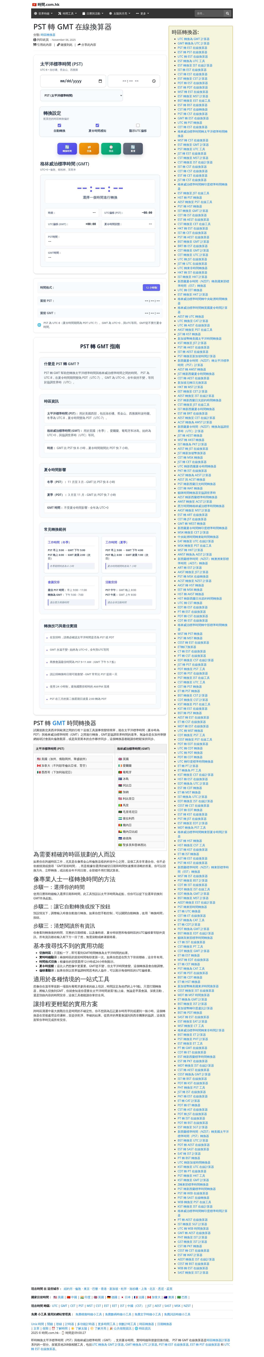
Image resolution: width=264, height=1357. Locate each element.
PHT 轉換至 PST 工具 (191, 1087)
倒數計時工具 (128, 1324)
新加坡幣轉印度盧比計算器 (195, 1008)
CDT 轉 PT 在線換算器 (192, 1171)
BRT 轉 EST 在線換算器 (193, 246)
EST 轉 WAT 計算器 (190, 1255)
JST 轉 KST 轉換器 (189, 334)
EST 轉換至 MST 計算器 (193, 96)
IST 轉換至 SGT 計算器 (192, 1224)
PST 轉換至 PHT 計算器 (193, 1039)
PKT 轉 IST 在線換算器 (192, 471)
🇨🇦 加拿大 (154, 1297)
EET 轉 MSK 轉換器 (190, 590)
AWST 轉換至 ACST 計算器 (195, 502)
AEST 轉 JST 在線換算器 (193, 449)
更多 (141, 13)
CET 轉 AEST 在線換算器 (193, 378)
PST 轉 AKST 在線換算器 (194, 347)
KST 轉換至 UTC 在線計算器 (196, 1167)
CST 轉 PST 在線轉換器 (193, 109)
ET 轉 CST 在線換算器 (192, 722)
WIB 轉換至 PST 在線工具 (194, 1202)
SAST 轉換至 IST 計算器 (193, 1273)
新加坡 (113, 1289)
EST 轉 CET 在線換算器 (193, 175)
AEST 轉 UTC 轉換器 (191, 316)
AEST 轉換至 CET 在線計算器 (196, 418)
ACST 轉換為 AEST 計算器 (194, 475)
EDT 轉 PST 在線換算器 (193, 673)
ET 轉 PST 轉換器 (189, 691)
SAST (167, 1306)
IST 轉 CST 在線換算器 (192, 167)
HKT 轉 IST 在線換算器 (192, 272)
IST (122, 1306)
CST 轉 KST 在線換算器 (193, 850)
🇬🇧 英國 (99, 1297)
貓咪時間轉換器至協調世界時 (197, 493)
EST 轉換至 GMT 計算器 (193, 145)
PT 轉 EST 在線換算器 (192, 612)
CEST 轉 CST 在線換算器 (193, 806)
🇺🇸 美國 (58, 1297)
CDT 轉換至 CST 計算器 (193, 700)
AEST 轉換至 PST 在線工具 (195, 202)
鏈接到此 (64, 45)
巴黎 (95, 1289)
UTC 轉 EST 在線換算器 (193, 57)
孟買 (169, 1289)
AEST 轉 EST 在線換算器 (193, 717)
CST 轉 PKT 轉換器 (190, 1246)
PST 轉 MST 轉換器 (190, 638)
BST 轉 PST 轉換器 (190, 713)
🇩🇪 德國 (112, 1297)
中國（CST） (135, 1306)
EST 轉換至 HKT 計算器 (193, 294)
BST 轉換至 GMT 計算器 (193, 242)
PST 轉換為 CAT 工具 (191, 969)
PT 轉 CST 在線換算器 (192, 656)
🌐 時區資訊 (143, 1328)
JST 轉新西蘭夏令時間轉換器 (196, 374)
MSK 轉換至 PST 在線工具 (195, 546)
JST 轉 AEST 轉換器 (190, 435)
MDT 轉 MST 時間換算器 (194, 995)
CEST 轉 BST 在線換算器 (193, 1264)
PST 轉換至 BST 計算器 (193, 880)
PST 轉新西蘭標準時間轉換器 (197, 1189)
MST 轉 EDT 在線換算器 (193, 960)
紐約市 (68, 1289)
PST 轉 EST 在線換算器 (192, 48)
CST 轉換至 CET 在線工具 (194, 224)
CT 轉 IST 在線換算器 (191, 942)
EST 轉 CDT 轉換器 (190, 788)
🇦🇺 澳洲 (169, 1297)
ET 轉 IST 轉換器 (188, 854)
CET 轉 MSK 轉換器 (190, 457)
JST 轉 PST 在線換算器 (192, 665)
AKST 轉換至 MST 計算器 (194, 510)
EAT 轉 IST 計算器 (189, 1154)
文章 (36, 1328)
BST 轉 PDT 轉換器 (190, 1013)
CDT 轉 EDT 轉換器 (190, 810)
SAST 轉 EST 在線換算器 (193, 1017)
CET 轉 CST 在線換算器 (193, 171)
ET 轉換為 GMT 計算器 (192, 999)
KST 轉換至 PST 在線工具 (194, 704)
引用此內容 (42, 45)
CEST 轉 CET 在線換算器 (193, 1251)
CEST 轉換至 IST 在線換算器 (196, 991)
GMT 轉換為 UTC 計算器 (194, 43)
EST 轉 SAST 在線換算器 (193, 1149)
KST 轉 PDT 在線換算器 (193, 973)
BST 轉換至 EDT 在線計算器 (196, 933)
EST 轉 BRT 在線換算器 (193, 413)
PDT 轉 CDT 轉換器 (190, 757)
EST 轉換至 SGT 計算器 (193, 1127)
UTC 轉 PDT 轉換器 (190, 753)
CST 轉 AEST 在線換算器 (193, 1070)
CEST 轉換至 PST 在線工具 (195, 739)
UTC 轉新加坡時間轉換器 (194, 1162)
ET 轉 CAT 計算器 (189, 1101)
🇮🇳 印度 (85, 1297)
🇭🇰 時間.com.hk (45, 4)
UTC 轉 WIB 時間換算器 (193, 1228)
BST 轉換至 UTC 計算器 (193, 1140)
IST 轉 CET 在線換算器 (192, 233)
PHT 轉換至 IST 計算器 (192, 1237)
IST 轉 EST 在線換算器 (192, 70)
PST (81, 1306)
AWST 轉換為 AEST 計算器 (195, 554)
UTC (55, 1306)
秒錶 (59, 1324)
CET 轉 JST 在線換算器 (192, 519)
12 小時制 (151, 289)
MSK (177, 1306)
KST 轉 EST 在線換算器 (193, 709)
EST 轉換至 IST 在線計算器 (195, 65)
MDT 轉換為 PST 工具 (192, 828)
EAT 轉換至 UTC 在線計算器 (196, 541)
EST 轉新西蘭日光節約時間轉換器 (199, 400)
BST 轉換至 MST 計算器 (193, 898)
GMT (58, 724)
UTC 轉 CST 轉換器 (190, 603)
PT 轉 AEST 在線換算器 (193, 1220)
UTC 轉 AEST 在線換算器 (194, 325)
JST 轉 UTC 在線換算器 (192, 264)
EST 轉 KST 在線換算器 (193, 814)
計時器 (69, 1324)
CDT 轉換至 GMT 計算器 (194, 951)
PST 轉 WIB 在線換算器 (193, 1193)
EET (114, 1306)
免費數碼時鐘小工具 (118, 1314)
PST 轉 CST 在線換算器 (193, 114)
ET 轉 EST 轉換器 (189, 955)
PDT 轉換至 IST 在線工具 (194, 889)
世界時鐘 (42, 13)
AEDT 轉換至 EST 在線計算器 (196, 902)
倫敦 (78, 1289)
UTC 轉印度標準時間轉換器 (195, 761)
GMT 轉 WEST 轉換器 (192, 524)
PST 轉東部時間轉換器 (192, 907)
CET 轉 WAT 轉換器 (190, 488)
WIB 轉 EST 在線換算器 (193, 1268)
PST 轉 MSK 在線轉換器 (193, 576)
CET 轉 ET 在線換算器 (192, 916)
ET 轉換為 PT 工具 (189, 770)
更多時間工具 (107, 1324)
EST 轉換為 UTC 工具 (191, 61)
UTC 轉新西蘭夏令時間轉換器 (197, 466)
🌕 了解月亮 (98, 1328)
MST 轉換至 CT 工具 (191, 1026)
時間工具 (66, 13)
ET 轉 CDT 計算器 (189, 924)
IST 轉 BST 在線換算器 (192, 1079)
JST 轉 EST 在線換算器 (192, 153)
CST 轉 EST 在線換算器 (193, 74)
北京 (152, 1289)
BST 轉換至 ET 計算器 (192, 1035)
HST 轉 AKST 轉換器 (191, 594)
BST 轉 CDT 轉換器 (190, 977)
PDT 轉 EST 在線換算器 (193, 83)
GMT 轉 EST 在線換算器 (193, 118)
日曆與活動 (91, 13)
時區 (47, 1306)
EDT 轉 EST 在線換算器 (193, 607)
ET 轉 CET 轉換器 (189, 964)
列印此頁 (41, 40)
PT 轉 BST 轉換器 (189, 1158)
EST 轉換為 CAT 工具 (191, 920)
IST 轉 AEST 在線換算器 (193, 352)
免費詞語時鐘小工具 (177, 1314)
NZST (187, 1306)
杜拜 (124, 1289)
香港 (104, 1289)
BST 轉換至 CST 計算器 (193, 695)
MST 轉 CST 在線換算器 (193, 140)
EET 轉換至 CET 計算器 (193, 391)
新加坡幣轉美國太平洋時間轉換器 (200, 338)
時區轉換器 (48, 35)
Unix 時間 (37, 1324)
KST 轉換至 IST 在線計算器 (195, 1206)
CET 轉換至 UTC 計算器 (193, 255)
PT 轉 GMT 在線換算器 (192, 1048)
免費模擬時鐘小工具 (89, 1314)
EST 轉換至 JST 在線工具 (193, 193)
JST (149, 1306)
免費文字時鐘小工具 (148, 1314)
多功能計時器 (86, 1324)
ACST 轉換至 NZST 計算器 (195, 581)
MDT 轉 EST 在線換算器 (193, 726)
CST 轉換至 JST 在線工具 (194, 405)
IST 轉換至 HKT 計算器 (192, 277)
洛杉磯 (133, 1289)
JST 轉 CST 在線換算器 (192, 180)
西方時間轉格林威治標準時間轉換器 (201, 506)
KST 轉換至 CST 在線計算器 (196, 775)
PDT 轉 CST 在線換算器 (193, 616)
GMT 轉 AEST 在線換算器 (194, 1233)
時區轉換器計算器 (218, 1340)
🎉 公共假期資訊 (120, 1328)
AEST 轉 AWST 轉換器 (192, 369)
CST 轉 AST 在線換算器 (193, 1110)
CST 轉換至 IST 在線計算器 (195, 162)
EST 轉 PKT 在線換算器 (193, 1061)
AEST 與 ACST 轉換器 (191, 479)
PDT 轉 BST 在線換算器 (193, 1123)
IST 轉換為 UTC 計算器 (192, 797)
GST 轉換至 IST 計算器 (192, 1242)
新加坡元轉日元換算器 (192, 383)
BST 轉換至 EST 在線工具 (194, 101)
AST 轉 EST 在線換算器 (193, 858)
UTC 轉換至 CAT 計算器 (193, 321)
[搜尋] (209, 13)
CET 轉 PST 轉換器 (190, 687)
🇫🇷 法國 (139, 1297)
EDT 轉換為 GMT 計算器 (193, 894)
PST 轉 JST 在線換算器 (192, 819)
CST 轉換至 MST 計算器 (193, 158)
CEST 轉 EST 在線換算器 (193, 642)
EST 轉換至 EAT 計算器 (192, 1021)
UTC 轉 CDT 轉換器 (190, 748)
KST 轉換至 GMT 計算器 (193, 1180)
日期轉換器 (164, 1324)
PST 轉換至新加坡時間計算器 (197, 356)
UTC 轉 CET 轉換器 (190, 290)
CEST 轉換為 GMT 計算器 (194, 1074)
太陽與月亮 (118, 13)
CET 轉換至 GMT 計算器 (193, 250)
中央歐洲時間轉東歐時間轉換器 (198, 537)
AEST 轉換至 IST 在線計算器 (196, 396)
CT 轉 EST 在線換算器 (192, 651)
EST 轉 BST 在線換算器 (193, 105)
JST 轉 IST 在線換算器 (192, 1092)
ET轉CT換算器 (187, 647)
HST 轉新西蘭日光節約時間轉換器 (200, 598)
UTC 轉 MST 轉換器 (190, 731)
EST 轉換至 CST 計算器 (193, 79)
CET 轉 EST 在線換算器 (193, 127)
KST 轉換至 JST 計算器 (192, 343)
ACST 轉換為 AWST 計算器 (195, 422)
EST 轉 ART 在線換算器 (193, 515)
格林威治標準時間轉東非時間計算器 (201, 1030)
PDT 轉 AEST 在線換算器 (194, 1145)
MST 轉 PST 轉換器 (190, 634)
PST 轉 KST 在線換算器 (193, 863)
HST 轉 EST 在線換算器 (193, 779)
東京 (87, 1289)
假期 (45, 1328)
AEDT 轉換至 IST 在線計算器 (196, 1259)
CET (73, 1306)
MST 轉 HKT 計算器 (190, 550)
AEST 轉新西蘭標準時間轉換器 (197, 497)
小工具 (42, 1314)
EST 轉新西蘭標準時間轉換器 (197, 1057)
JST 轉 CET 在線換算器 (192, 462)
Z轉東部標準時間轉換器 (193, 1184)
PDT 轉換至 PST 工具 (191, 669)
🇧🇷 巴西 (182, 1297)
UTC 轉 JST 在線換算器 (192, 259)
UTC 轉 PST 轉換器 (190, 123)
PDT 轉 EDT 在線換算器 (193, 744)
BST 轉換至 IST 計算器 (192, 1004)
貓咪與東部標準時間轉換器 (195, 938)
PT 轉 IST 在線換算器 (191, 1118)
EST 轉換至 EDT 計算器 (193, 823)
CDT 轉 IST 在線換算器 (192, 885)
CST (98, 1306)
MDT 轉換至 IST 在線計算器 (196, 1065)
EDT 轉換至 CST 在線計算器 (196, 660)
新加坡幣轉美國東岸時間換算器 (198, 986)
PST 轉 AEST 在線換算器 (193, 237)
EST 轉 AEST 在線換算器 (193, 220)
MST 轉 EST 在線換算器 (193, 92)
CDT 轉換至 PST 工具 (191, 735)
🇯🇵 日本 (125, 1297)
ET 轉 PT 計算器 (188, 766)
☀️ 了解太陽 (79, 1328)
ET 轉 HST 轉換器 (189, 982)
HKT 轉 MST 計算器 (190, 387)
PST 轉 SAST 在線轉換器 (193, 1198)
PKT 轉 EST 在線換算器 (193, 1096)
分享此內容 (87, 45)
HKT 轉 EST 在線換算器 (193, 228)
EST (106, 1306)
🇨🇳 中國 (72, 1297)
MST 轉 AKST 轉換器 (191, 440)
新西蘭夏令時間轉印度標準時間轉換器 (203, 528)
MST (90, 1306)
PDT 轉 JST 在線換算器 (192, 1114)
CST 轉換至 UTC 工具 (191, 682)
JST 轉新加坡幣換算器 (192, 453)
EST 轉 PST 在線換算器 (192, 52)
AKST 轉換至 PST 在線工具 (195, 330)
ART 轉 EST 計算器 (190, 568)
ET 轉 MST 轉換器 (189, 792)
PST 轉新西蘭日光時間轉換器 (197, 484)
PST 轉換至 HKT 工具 (191, 1176)
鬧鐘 (50, 1324)
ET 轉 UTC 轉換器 (189, 911)
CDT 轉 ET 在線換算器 (192, 1052)
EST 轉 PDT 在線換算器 (193, 87)
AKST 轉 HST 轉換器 (191, 585)
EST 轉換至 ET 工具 (190, 1043)
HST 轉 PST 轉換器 (190, 198)
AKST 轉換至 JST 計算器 (193, 572)
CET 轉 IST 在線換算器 (192, 215)
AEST (158, 1306)
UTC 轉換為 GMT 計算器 (194, 39)
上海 (144, 1289)
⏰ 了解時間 (60, 1328)
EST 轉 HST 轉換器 (190, 841)
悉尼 (161, 1289)
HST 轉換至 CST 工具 (191, 845)
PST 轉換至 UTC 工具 (191, 149)
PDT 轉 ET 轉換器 (189, 1105)
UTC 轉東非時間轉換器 (193, 268)
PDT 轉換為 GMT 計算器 (193, 929)
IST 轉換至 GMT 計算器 (193, 211)
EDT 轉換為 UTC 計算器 (193, 783)
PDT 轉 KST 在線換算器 (193, 1083)
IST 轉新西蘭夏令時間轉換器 (196, 409)
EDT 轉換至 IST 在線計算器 (195, 801)
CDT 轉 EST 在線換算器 (193, 620)
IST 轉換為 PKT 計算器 (192, 444)
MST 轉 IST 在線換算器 (193, 876)
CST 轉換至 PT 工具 (190, 947)
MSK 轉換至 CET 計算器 (193, 532)
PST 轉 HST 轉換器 (190, 206)
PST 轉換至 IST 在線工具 (194, 678)
